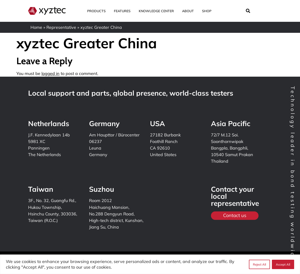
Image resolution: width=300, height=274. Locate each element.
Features (124, 11)
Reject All (259, 264)
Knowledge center (158, 11)
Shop (206, 11)
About (189, 11)
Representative (61, 27)
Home (36, 27)
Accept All (283, 264)
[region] (150, 264)
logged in (50, 73)
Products (98, 11)
